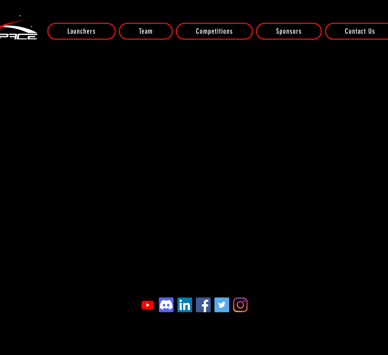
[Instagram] (240, 304)
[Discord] (166, 304)
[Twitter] (221, 304)
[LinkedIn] (184, 304)
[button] (81, 31)
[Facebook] (203, 304)
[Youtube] (147, 304)
